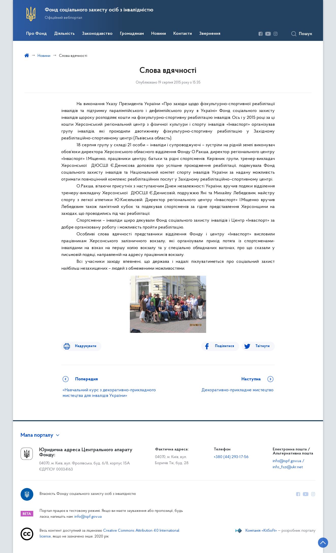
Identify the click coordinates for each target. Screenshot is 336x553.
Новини (158, 33)
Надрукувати (82, 346)
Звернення (209, 33)
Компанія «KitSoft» (261, 531)
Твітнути (262, 346)
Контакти (182, 33)
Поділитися (228, 346)
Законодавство (97, 33)
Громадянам (132, 33)
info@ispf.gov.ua (88, 517)
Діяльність (64, 33)
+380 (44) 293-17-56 (231, 457)
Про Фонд (36, 33)
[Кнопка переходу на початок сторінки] (317, 541)
